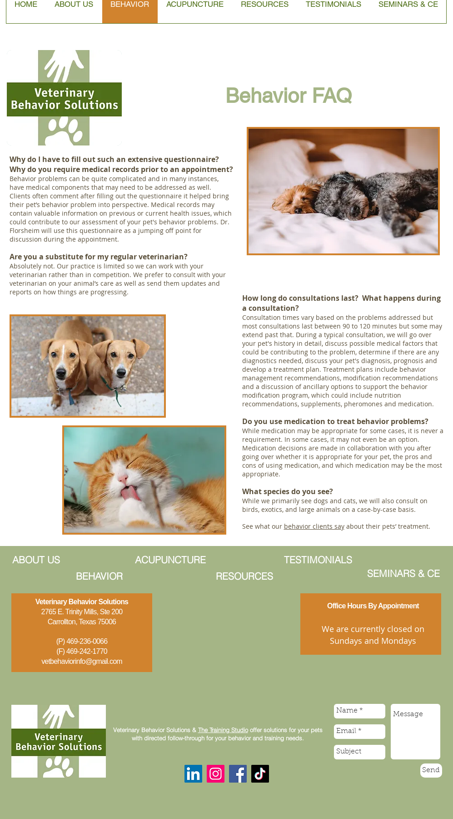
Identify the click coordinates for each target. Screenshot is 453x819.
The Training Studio (223, 729)
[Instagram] (215, 774)
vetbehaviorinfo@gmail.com (81, 661)
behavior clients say (314, 526)
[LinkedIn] (193, 774)
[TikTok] (260, 774)
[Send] (431, 770)
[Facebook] (238, 774)
